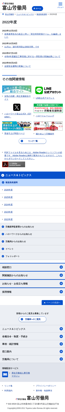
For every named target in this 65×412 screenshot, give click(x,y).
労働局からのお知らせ (16, 241)
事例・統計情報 (32, 344)
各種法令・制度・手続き (32, 336)
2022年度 (8, 219)
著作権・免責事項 (44, 390)
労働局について (32, 359)
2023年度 (8, 212)
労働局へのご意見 (32, 319)
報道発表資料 (12, 182)
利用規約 (8, 390)
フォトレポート (13, 256)
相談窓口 (32, 267)
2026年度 (8, 190)
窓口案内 (32, 351)
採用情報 (32, 291)
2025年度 (8, 197)
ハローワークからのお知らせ (19, 234)
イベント (10, 249)
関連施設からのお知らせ (32, 275)
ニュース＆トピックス (32, 328)
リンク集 (8, 386)
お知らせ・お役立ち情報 (32, 283)
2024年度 (8, 204)
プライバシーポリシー (46, 386)
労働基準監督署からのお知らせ (20, 227)
